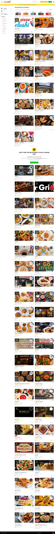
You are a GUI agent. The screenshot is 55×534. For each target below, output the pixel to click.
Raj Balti (36, 454)
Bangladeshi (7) (4, 23)
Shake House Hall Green (19, 142)
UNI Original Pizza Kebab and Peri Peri (22, 383)
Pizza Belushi (17, 28)
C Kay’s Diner (37, 225)
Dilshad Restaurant (18, 126)
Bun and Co (17, 419)
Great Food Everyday (19, 333)
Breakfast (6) (4, 28)
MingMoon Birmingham (19, 365)
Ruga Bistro (37, 333)
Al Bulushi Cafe (17, 93)
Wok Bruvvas (37, 490)
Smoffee (36, 241)
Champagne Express (39, 383)
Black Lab (16, 176)
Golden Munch (37, 208)
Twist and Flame (18, 192)
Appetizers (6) (4, 20)
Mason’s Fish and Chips (39, 110)
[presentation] (15, 14)
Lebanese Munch (18, 287)
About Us (34, 1)
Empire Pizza (17, 77)
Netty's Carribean (38, 126)
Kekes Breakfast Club (19, 508)
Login (50, 1)
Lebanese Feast (38, 302)
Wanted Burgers (38, 93)
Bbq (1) (3, 25)
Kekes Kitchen (37, 508)
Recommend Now (34, 162)
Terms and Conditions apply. (34, 160)
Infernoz (36, 77)
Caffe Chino (17, 349)
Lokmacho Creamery (39, 401)
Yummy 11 (17, 241)
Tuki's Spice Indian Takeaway (20, 454)
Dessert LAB (37, 176)
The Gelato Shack (38, 437)
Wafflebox (37, 28)
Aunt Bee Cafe (17, 437)
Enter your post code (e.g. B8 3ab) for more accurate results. (27, 4)
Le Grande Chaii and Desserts (20, 256)
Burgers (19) (4, 29)
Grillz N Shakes (17, 490)
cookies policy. (39, 532)
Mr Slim (36, 318)
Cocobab (36, 365)
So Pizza (16, 272)
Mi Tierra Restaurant (19, 208)
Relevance (51, 9)
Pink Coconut (37, 287)
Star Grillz (37, 192)
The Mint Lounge (38, 419)
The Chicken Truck (18, 524)
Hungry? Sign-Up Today (44, 1)
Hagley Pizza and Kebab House (21, 472)
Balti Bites (17, 401)
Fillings (36, 256)
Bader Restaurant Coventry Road (21, 44)
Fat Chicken (37, 44)
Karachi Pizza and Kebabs (19, 225)
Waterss (16, 318)
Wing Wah (37, 349)
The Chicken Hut (18, 302)
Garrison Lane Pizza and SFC (40, 61)
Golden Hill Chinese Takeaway (40, 524)
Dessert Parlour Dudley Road (20, 61)
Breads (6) (4, 26)
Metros (16, 110)
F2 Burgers (37, 472)
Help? (37, 1)
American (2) (4, 18)
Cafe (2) (3, 31)
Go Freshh (37, 272)
